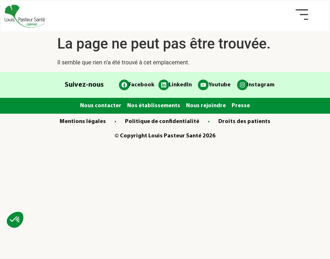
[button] (302, 14)
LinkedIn (180, 85)
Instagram (260, 85)
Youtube (219, 85)
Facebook (141, 85)
